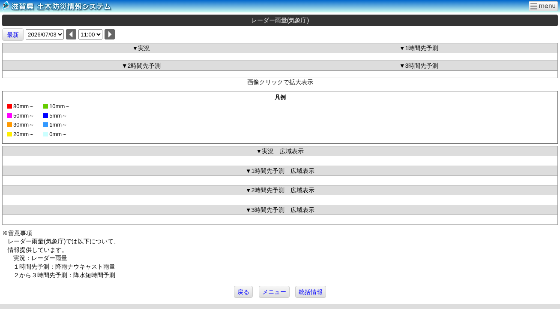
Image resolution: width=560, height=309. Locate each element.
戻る (243, 291)
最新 (13, 34)
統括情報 (311, 291)
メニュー (274, 291)
